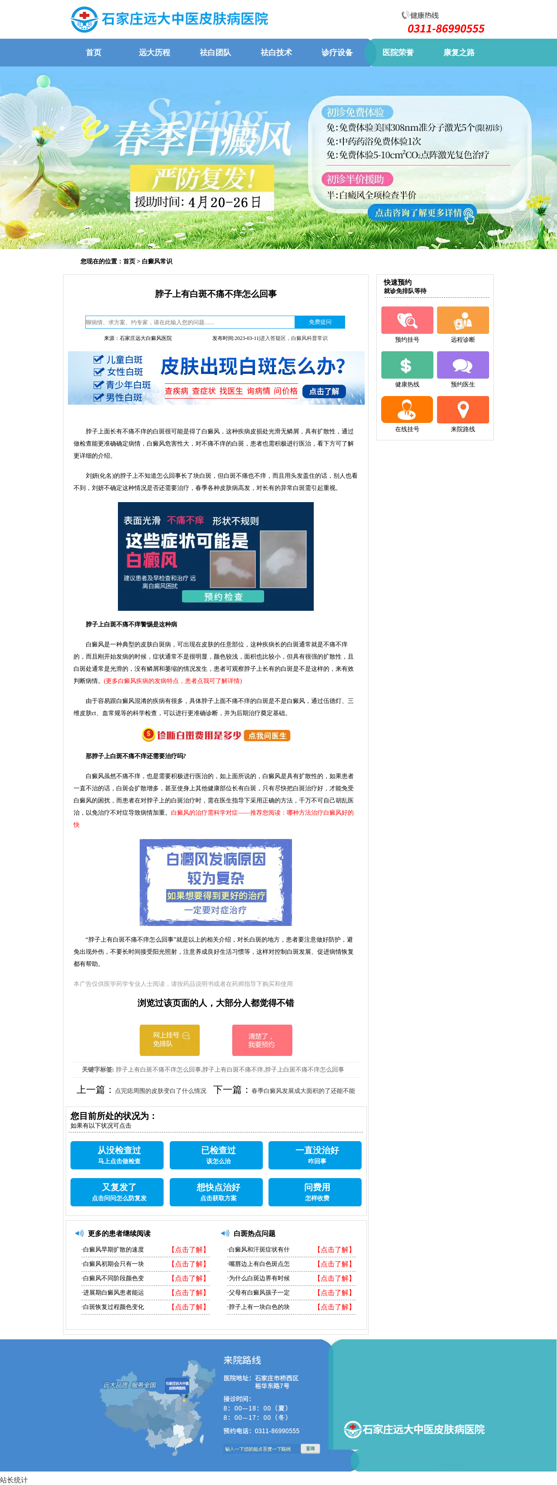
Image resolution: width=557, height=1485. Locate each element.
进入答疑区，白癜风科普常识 (294, 338)
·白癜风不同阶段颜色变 (112, 1278)
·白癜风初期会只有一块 (112, 1264)
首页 (129, 261)
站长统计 (14, 1480)
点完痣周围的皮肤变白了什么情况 (160, 1091)
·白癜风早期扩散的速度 (112, 1249)
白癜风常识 (157, 261)
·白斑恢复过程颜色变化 (112, 1307)
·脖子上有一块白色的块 (258, 1307)
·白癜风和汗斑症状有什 (258, 1249)
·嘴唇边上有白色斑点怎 (258, 1264)
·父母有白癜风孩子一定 (258, 1292)
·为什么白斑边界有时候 (258, 1278)
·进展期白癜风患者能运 (112, 1292)
